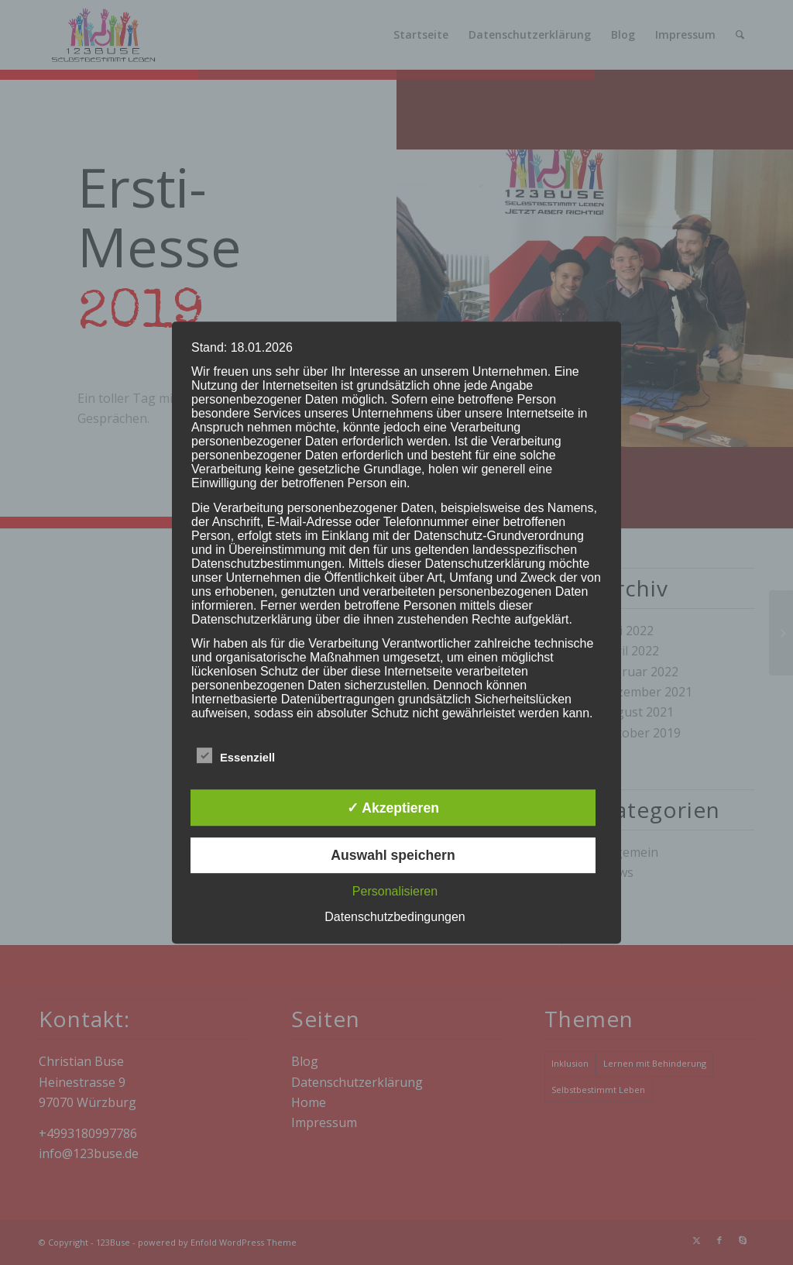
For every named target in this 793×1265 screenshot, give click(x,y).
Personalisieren (395, 891)
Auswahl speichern (393, 855)
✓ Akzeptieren (393, 808)
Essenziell (236, 756)
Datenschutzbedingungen (394, 916)
